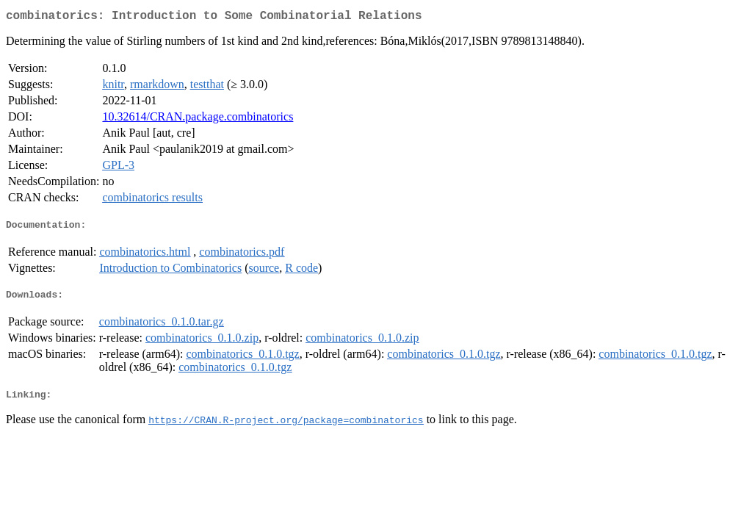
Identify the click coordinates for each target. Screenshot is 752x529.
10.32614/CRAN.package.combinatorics (197, 119)
